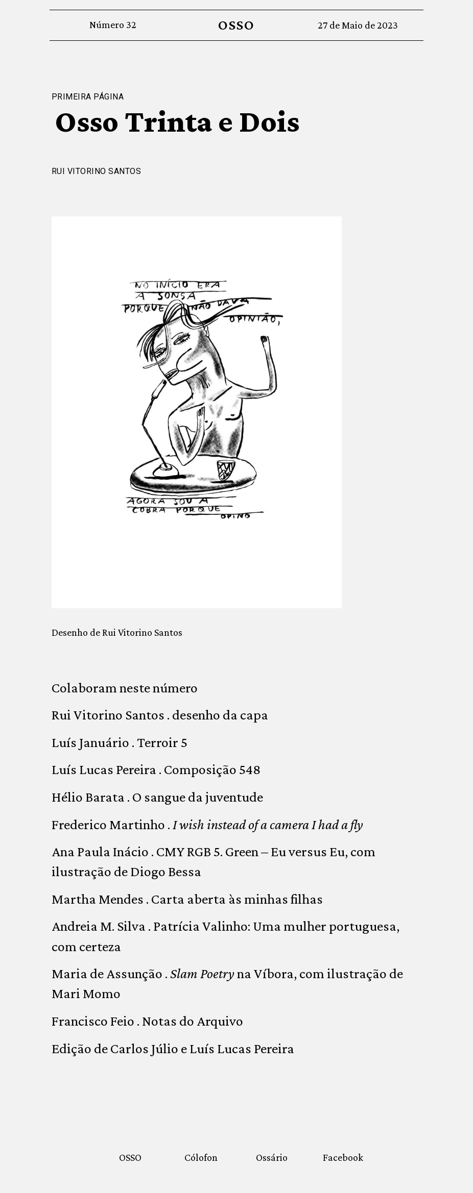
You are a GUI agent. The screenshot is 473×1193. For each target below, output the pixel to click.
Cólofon (201, 1157)
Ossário (272, 1157)
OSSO (236, 25)
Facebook (343, 1157)
